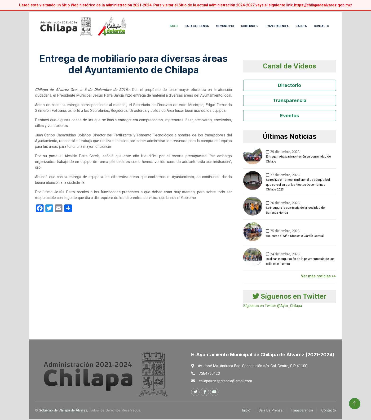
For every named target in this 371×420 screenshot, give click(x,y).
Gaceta (295, 27)
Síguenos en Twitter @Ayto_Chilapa (272, 307)
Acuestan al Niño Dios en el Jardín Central (295, 237)
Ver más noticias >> (318, 277)
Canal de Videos (289, 67)
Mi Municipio (219, 27)
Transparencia (271, 27)
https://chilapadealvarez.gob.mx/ (323, 5)
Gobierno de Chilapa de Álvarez (63, 411)
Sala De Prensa (271, 411)
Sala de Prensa (191, 27)
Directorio (289, 87)
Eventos (289, 117)
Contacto (315, 27)
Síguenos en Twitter (289, 298)
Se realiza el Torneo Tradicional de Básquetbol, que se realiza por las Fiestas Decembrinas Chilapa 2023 (298, 186)
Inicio (168, 27)
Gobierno (242, 27)
